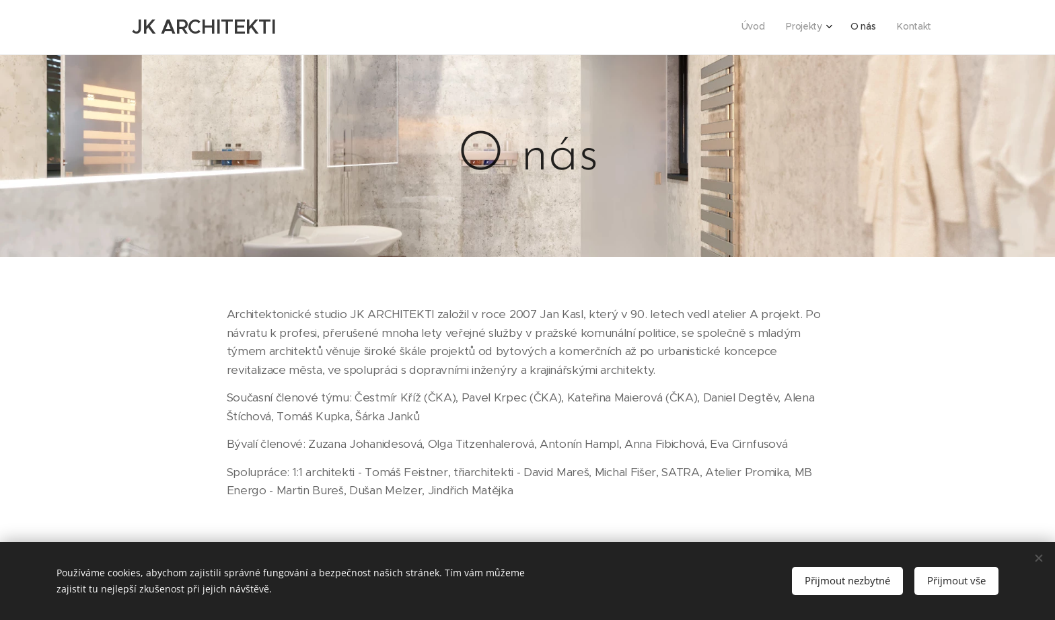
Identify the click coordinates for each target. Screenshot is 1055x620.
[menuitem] (864, 27)
